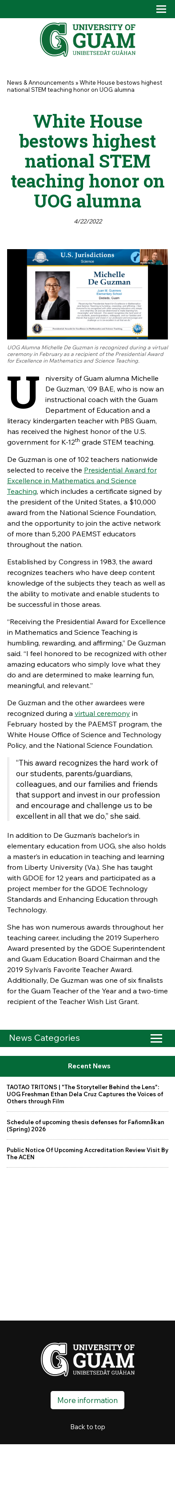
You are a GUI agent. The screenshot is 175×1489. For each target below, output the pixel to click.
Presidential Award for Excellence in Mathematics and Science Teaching (82, 480)
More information (87, 1400)
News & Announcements (40, 82)
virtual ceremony (102, 713)
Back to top (87, 1427)
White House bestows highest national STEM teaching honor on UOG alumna (84, 86)
